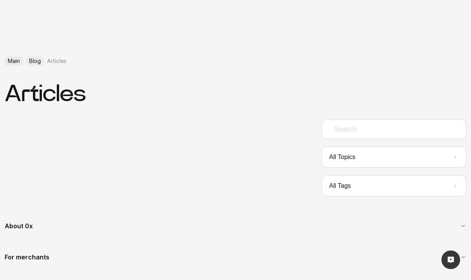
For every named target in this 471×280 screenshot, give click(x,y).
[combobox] (394, 129)
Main (14, 61)
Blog (35, 61)
